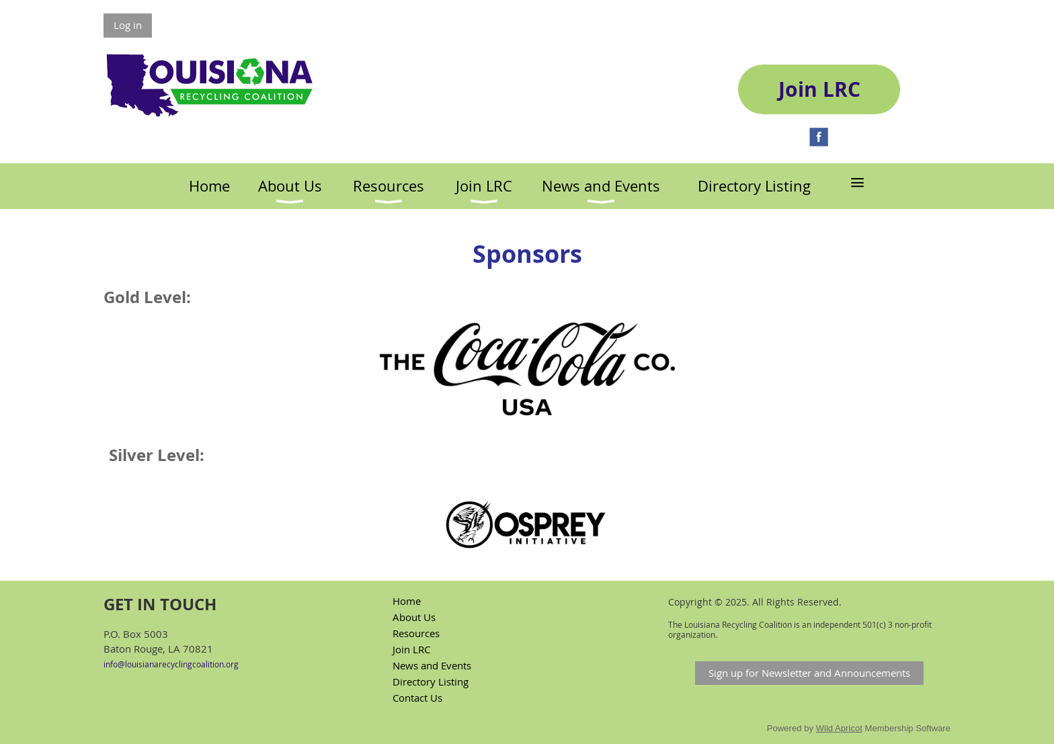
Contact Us (417, 697)
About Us (414, 617)
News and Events (432, 665)
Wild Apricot (839, 728)
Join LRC (411, 649)
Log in (128, 25)
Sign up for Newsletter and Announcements (809, 672)
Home (407, 601)
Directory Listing (431, 681)
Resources (416, 633)
